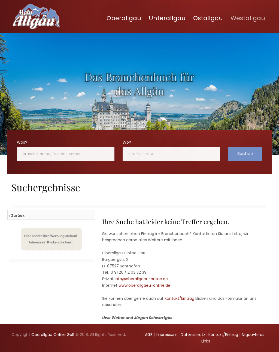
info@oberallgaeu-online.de (141, 279)
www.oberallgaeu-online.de (144, 285)
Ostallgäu (208, 18)
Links (205, 341)
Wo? (127, 142)
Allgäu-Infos (252, 334)
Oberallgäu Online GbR (52, 334)
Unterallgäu (167, 18)
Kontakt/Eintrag (179, 298)
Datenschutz (193, 334)
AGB (149, 334)
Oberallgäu (124, 18)
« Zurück (16, 215)
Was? (22, 142)
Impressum (166, 334)
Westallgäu (248, 18)
